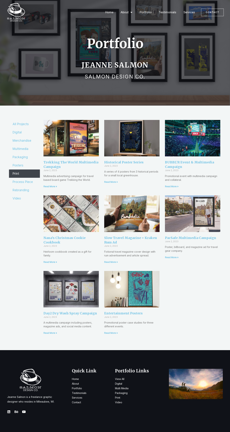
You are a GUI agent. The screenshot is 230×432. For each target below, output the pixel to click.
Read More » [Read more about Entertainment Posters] (111, 333)
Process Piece (23, 182)
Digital (17, 132)
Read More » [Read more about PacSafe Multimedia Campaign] (171, 257)
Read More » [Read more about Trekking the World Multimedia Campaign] (50, 186)
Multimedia (20, 149)
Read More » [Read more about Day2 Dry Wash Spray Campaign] (50, 333)
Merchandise (22, 140)
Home (109, 12)
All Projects (21, 124)
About (126, 12)
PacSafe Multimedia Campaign (190, 238)
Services (189, 12)
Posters (18, 165)
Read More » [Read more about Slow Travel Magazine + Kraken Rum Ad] (111, 262)
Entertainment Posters (123, 313)
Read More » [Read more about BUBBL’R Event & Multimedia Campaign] (171, 186)
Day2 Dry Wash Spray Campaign (70, 313)
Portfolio (146, 12)
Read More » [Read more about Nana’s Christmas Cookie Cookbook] (50, 262)
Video (17, 198)
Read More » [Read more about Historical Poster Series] (111, 182)
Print (16, 173)
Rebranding (21, 190)
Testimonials (167, 12)
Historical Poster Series (124, 162)
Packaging (20, 157)
